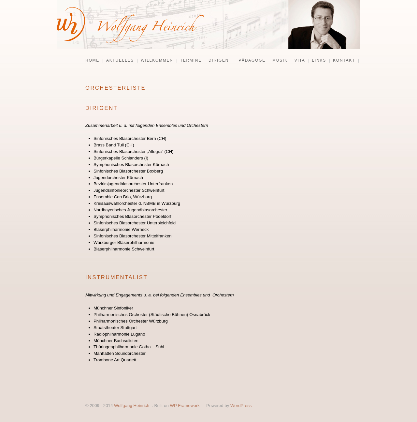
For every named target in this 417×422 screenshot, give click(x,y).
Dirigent (220, 61)
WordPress (241, 405)
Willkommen (157, 61)
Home (92, 61)
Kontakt (344, 61)
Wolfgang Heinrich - (133, 405)
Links (319, 61)
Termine (191, 61)
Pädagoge (252, 61)
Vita (300, 61)
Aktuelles (120, 61)
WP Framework (185, 405)
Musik (280, 61)
